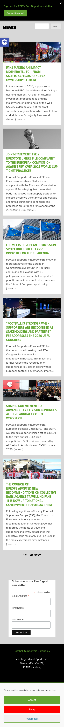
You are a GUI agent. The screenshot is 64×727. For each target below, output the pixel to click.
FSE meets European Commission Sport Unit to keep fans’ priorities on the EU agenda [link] (31, 249)
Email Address (20, 596)
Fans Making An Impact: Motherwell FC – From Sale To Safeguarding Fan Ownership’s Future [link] (26, 74)
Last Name (18, 619)
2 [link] (26, 555)
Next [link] (37, 555)
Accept (32, 699)
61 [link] (31, 555)
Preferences (32, 718)
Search (56, 26)
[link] (4, 42)
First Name (18, 607)
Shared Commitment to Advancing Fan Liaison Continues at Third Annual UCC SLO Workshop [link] (31, 412)
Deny (32, 709)
